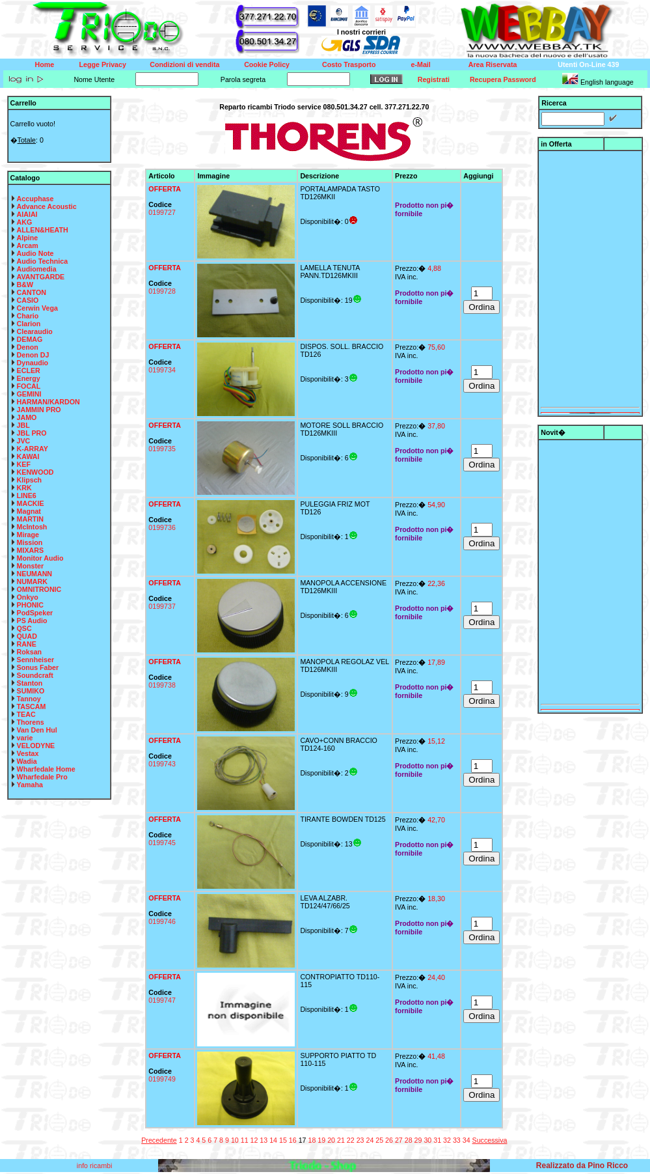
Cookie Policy (267, 64)
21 (341, 1140)
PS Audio (32, 620)
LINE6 (26, 495)
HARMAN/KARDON (48, 402)
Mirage (28, 534)
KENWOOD (35, 472)
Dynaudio (33, 363)
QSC (24, 628)
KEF (24, 464)
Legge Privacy (102, 64)
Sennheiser (35, 660)
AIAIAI (27, 214)
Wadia (27, 761)
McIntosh (32, 527)
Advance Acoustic (47, 206)
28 (409, 1140)
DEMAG (30, 339)
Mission (30, 542)
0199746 (162, 921)
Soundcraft (35, 675)
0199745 (162, 842)
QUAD (27, 636)
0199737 (162, 606)
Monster (30, 566)
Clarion (29, 324)
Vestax (28, 753)
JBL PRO (32, 433)
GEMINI (29, 394)
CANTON (31, 292)
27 (399, 1140)
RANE (26, 644)
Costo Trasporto (348, 64)
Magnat (29, 511)
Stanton (30, 683)
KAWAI (28, 456)
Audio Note (35, 253)
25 (379, 1140)
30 (427, 1140)
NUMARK (32, 581)
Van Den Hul (37, 730)
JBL (23, 425)
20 (331, 1140)
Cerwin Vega (37, 308)
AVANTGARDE (41, 277)
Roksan (29, 652)
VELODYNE (36, 745)
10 (235, 1140)
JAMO (27, 417)
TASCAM (31, 706)
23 (360, 1140)
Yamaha (30, 785)
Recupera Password (503, 79)
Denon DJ (33, 355)
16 (293, 1140)
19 (321, 1140)
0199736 (162, 527)
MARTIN (30, 519)
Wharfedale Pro (42, 777)
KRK (24, 488)
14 (273, 1140)
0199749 (162, 1079)
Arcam (27, 245)
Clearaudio (35, 331)
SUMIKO (31, 691)
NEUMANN (34, 574)
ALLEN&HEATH (42, 230)
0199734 (162, 370)
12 (254, 1140)
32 (447, 1140)
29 (418, 1140)
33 (457, 1140)
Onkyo (27, 597)
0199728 (162, 291)
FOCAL (29, 386)
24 (369, 1140)
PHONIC (30, 605)
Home (45, 64)
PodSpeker (35, 613)
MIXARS (30, 550)
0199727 (162, 212)
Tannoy (29, 699)
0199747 (162, 1000)
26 (389, 1140)
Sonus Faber (38, 667)
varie (25, 738)
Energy (28, 378)
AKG (25, 222)
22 (351, 1140)
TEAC (26, 714)
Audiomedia (37, 269)
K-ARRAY (32, 449)
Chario (28, 316)
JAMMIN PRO (39, 409)
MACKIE (30, 503)
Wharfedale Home (46, 769)
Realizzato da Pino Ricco (582, 1165)
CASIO (28, 300)
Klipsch (29, 480)
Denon (27, 347)
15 (283, 1140)
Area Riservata (492, 64)
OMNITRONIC (39, 589)
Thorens (30, 722)
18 (312, 1140)
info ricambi (95, 1165)
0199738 (162, 685)
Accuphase (35, 199)
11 (245, 1140)
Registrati (434, 79)
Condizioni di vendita (184, 64)
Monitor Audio (40, 558)
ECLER (28, 370)
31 (437, 1140)
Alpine (27, 238)
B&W (25, 284)
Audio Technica (42, 261)
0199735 (162, 449)
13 (263, 1140)
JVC (24, 441)
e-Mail (421, 64)
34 (466, 1140)
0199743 (162, 764)
